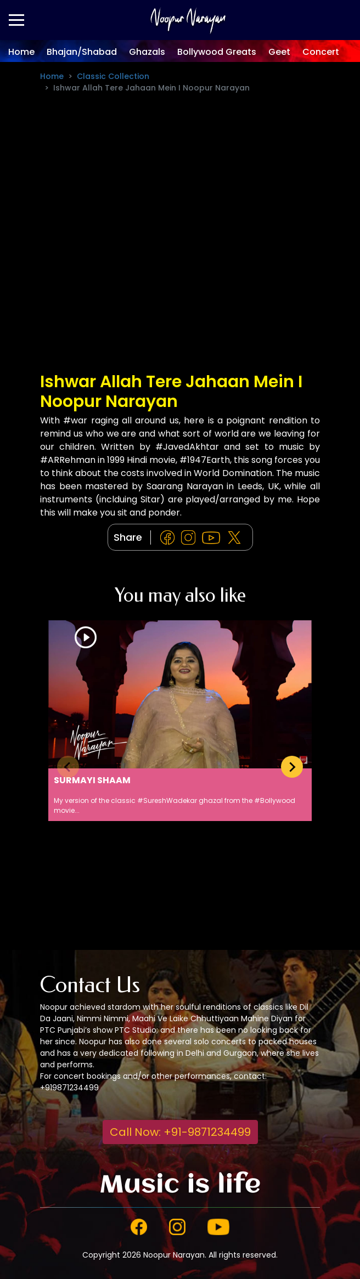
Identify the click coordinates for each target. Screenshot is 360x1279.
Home (21, 52)
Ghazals (147, 52)
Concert (320, 52)
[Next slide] (292, 767)
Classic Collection (113, 76)
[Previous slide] (68, 767)
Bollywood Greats (216, 52)
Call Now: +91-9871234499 (180, 1132)
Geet (279, 52)
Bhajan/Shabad (82, 52)
